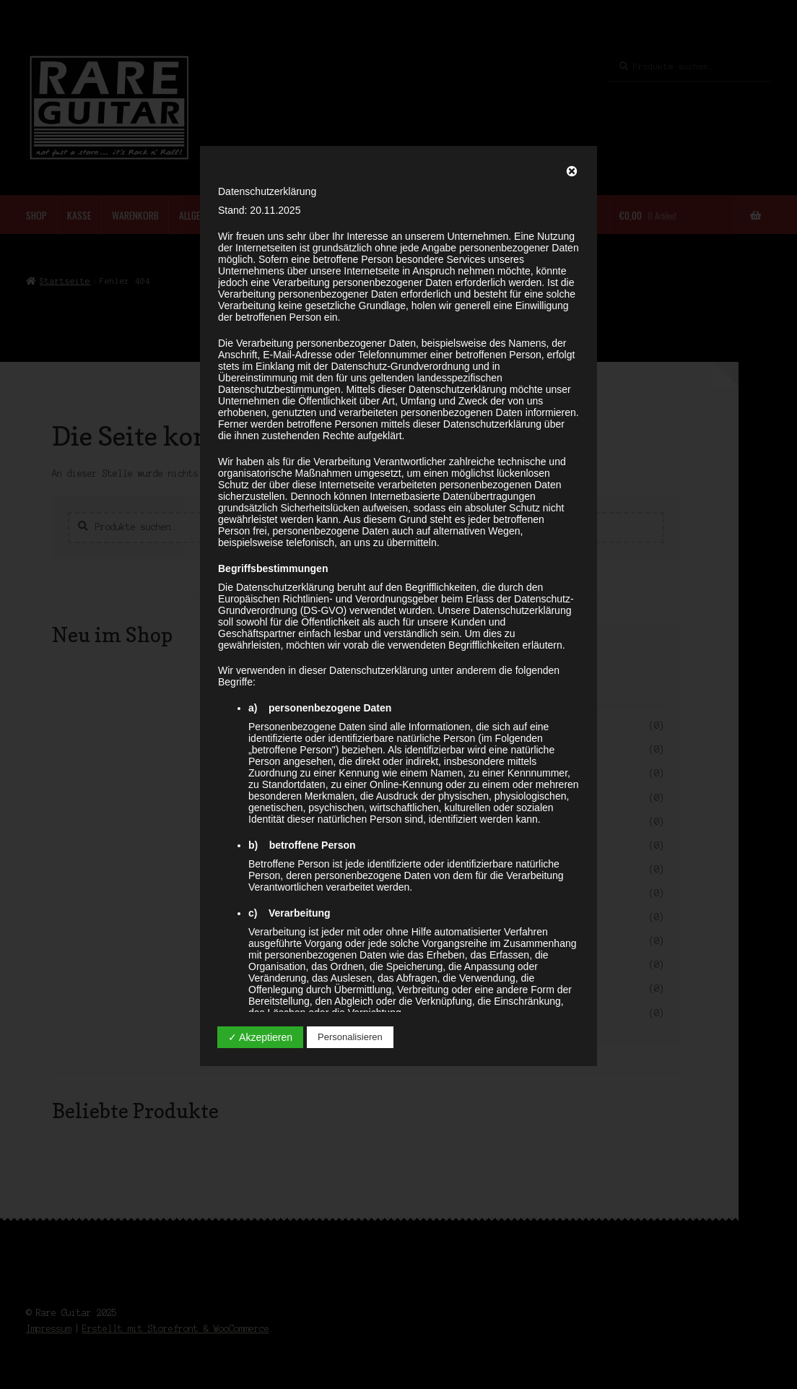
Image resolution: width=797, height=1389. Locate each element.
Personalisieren (350, 1036)
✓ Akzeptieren (260, 1037)
